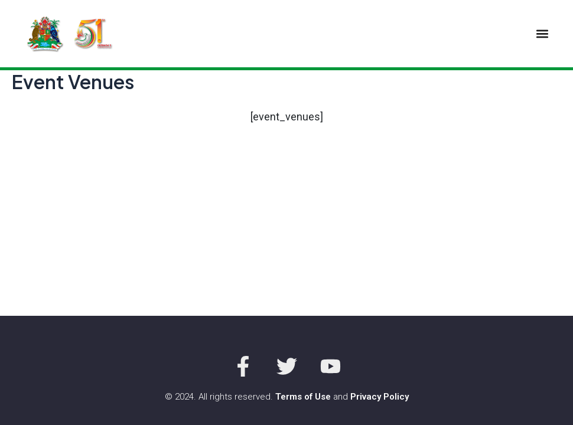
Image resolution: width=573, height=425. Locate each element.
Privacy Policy (379, 396)
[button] (542, 33)
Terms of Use (303, 396)
